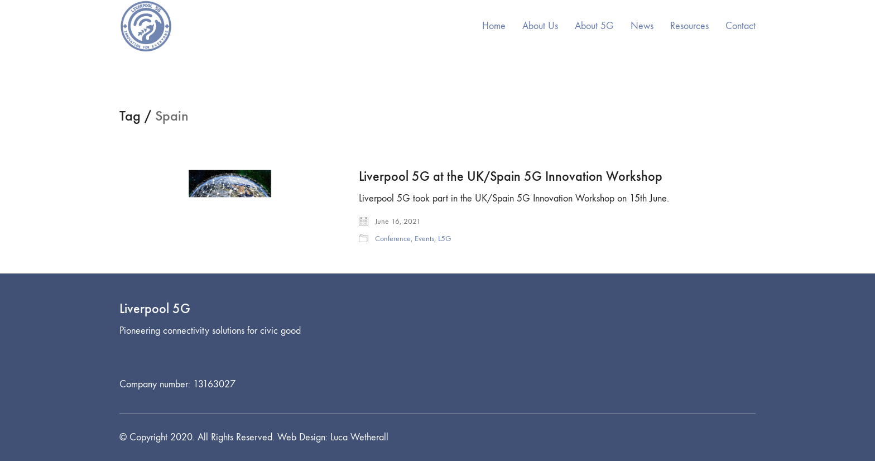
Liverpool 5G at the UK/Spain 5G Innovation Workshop (510, 176)
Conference (393, 238)
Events (424, 238)
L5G (444, 238)
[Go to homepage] (145, 26)
